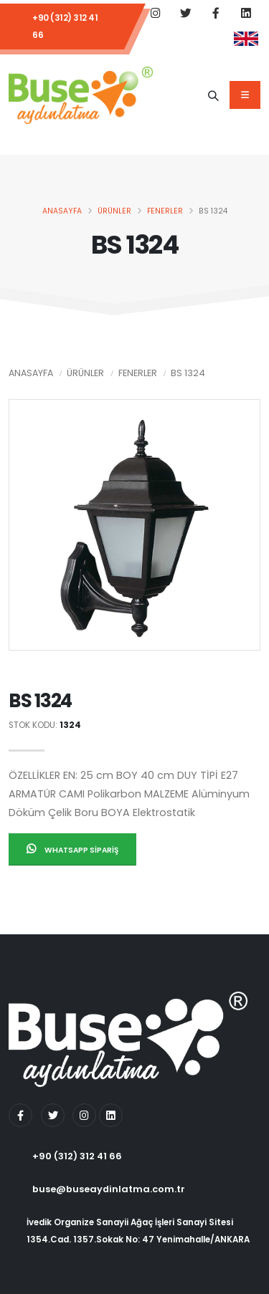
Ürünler (114, 211)
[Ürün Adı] (213, 95)
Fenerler (165, 211)
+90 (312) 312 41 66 (65, 26)
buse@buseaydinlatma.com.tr (108, 1189)
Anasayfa (62, 211)
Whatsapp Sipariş (72, 849)
